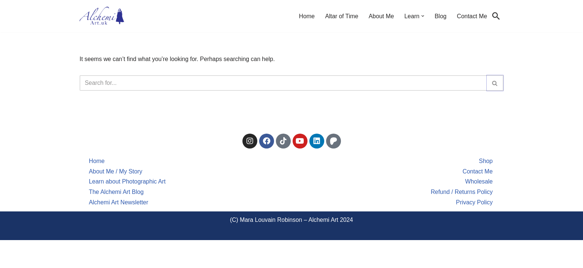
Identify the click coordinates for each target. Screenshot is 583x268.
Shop (486, 188)
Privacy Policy (474, 230)
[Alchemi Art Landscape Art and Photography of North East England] (102, 16)
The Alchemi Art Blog (116, 220)
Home (306, 16)
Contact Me (472, 16)
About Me (380, 16)
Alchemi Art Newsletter (119, 230)
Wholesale (479, 209)
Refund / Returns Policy (461, 220)
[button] (422, 16)
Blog (440, 16)
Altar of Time (341, 16)
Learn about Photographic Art (127, 209)
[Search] (496, 16)
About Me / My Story (116, 199)
